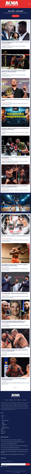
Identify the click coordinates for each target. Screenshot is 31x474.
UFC (2, 352)
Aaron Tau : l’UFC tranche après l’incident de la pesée (10, 447)
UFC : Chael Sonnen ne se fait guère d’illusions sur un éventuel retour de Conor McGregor (14, 452)
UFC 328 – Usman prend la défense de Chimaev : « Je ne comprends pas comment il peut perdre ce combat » (13, 322)
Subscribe (27, 464)
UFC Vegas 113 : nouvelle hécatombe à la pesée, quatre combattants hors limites (14, 449)
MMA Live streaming (4, 238)
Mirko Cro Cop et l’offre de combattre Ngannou (9, 443)
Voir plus (15, 387)
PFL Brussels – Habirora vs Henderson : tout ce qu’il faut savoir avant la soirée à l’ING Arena (15, 129)
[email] (13, 464)
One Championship (4, 159)
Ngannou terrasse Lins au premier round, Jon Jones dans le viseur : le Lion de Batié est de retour (14, 186)
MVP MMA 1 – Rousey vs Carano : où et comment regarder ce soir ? (15, 236)
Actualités (3, 44)
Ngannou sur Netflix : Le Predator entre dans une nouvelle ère (11, 439)
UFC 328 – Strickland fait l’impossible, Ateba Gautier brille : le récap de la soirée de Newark (14, 350)
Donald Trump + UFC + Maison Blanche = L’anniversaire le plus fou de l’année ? (14, 445)
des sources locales (24, 408)
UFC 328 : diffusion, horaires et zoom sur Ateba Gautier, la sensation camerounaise (14, 379)
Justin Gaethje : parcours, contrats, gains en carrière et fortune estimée (15, 100)
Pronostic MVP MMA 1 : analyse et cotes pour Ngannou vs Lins (14, 293)
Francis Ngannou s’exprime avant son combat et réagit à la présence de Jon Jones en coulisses (14, 265)
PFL (1, 73)
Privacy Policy (9, 466)
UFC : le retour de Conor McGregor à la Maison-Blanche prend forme (12, 441)
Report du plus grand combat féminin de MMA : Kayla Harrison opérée (13, 454)
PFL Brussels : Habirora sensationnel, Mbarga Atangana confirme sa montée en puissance (13, 71)
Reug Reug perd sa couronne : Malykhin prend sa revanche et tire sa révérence (14, 157)
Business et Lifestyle (4, 102)
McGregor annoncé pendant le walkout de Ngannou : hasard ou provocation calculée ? (15, 42)
